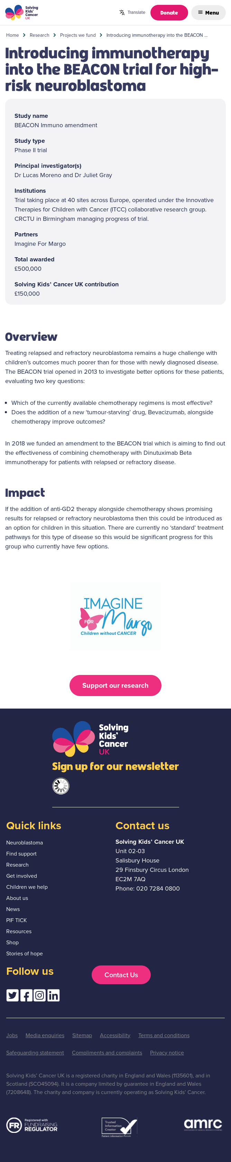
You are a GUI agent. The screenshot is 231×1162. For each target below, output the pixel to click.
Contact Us (121, 975)
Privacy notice (167, 1053)
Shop (12, 942)
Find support (21, 854)
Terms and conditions (164, 1035)
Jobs (12, 1035)
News (13, 909)
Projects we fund (78, 35)
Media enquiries (45, 1035)
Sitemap (82, 1035)
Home (12, 35)
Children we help (27, 887)
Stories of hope (24, 953)
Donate (169, 12)
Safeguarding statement (35, 1053)
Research (39, 35)
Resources (18, 931)
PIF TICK (16, 920)
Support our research (115, 685)
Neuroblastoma (24, 843)
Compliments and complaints (107, 1053)
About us (17, 898)
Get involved (21, 876)
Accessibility (115, 1035)
